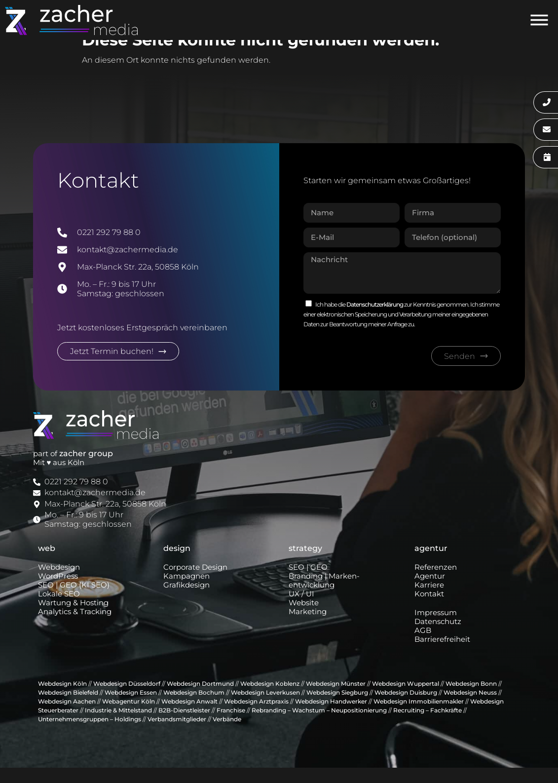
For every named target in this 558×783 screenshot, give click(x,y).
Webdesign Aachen (67, 716)
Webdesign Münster (336, 699)
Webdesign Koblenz (269, 699)
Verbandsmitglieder (177, 734)
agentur (430, 563)
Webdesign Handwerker (331, 716)
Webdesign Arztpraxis (256, 716)
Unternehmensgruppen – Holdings (89, 734)
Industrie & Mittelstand (118, 725)
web (46, 563)
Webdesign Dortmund (200, 699)
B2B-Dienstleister (184, 725)
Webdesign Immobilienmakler (418, 716)
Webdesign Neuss (470, 707)
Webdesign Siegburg (337, 707)
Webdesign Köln (62, 699)
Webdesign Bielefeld (68, 707)
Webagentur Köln (128, 716)
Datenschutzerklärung (375, 320)
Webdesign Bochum (193, 707)
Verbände (227, 734)
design (176, 563)
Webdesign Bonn (471, 699)
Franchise (231, 725)
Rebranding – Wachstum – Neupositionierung (319, 725)
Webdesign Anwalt (189, 716)
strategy (305, 563)
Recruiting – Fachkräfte (427, 725)
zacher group (86, 468)
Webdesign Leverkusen (265, 707)
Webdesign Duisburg (405, 707)
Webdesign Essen (131, 707)
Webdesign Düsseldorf (126, 699)
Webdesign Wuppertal (405, 699)
